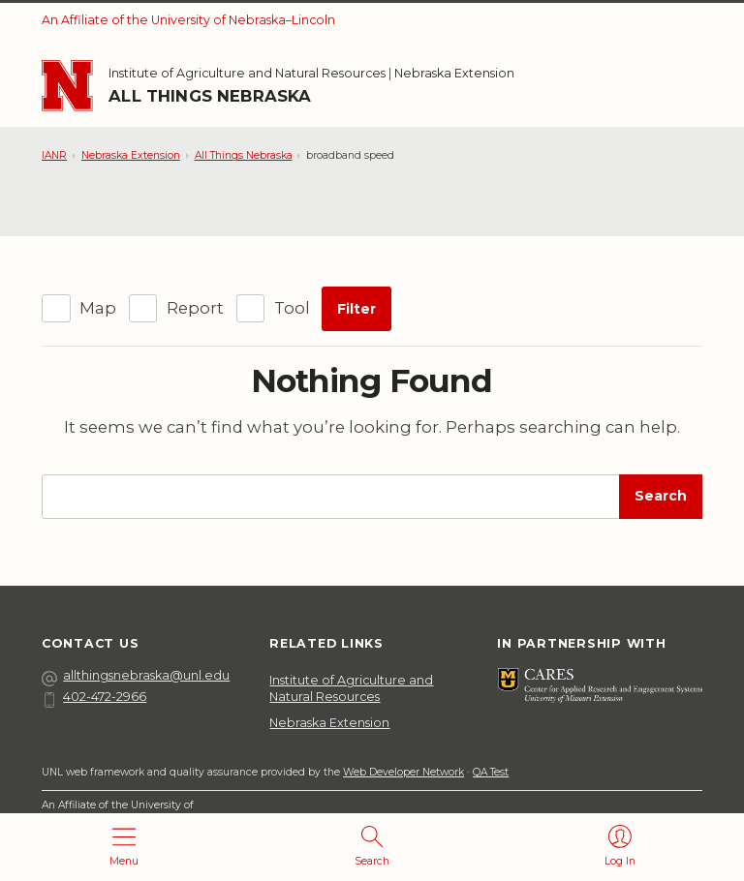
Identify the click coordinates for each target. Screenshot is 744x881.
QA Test (491, 772)
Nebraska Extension (454, 73)
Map (97, 308)
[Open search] (372, 847)
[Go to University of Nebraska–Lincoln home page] (67, 85)
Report (195, 308)
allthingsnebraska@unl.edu (136, 676)
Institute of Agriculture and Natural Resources (247, 73)
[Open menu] (124, 847)
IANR (54, 155)
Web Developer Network (403, 772)
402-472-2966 (94, 697)
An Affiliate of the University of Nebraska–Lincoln (188, 20)
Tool (292, 308)
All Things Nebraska (209, 96)
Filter (356, 309)
